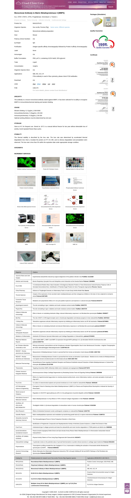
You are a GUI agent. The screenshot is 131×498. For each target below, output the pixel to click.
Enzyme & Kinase (20, 20)
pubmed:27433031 (89, 336)
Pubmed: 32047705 (84, 411)
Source (87, 290)
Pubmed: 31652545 (88, 398)
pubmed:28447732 (38, 342)
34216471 (78, 437)
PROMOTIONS (82, 2)
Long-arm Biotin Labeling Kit (26, 263)
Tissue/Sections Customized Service (50, 188)
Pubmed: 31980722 (99, 414)
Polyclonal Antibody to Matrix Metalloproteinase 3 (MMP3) (48, 465)
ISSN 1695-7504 (72, 359)
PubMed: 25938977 (102, 313)
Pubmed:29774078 (84, 368)
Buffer (26, 244)
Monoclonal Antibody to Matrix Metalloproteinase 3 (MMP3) (48, 468)
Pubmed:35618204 (108, 442)
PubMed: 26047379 (81, 305)
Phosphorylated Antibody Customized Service (75, 189)
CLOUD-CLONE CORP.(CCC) (67, 492)
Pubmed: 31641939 (94, 393)
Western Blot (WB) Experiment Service (26, 206)
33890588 (109, 427)
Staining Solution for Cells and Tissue (75, 169)
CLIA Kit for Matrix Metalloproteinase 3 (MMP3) (45, 479)
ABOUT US (102, 2)
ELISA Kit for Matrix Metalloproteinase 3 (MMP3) (45, 473)
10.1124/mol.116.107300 (46, 364)
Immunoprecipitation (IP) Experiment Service (50, 226)
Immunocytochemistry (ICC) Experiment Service (74, 207)
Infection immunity (44, 20)
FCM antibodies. (72, 76)
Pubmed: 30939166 (91, 382)
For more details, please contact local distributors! (50, 90)
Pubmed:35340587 (45, 453)
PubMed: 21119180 (88, 276)
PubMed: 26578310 (103, 318)
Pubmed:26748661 (103, 321)
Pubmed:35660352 (53, 447)
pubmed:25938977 (100, 326)
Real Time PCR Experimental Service (51, 263)
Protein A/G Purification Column (50, 169)
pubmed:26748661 (102, 331)
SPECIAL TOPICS (93, 2)
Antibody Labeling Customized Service (26, 169)
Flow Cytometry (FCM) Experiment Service (26, 226)
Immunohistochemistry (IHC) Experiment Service (50, 207)
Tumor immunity (32, 20)
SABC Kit (75, 244)
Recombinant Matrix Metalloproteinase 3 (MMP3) (45, 461)
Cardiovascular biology (59, 20)
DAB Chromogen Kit (51, 244)
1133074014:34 (64, 347)
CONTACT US (111, 2)
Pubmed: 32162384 (90, 405)
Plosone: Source (97, 287)
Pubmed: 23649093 (89, 281)
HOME (70, 2)
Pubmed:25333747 (96, 300)
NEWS (75, 2)
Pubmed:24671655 (41, 296)
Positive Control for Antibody (26, 188)
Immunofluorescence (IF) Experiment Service (75, 226)
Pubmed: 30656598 (96, 372)
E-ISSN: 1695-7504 (94, 352)
